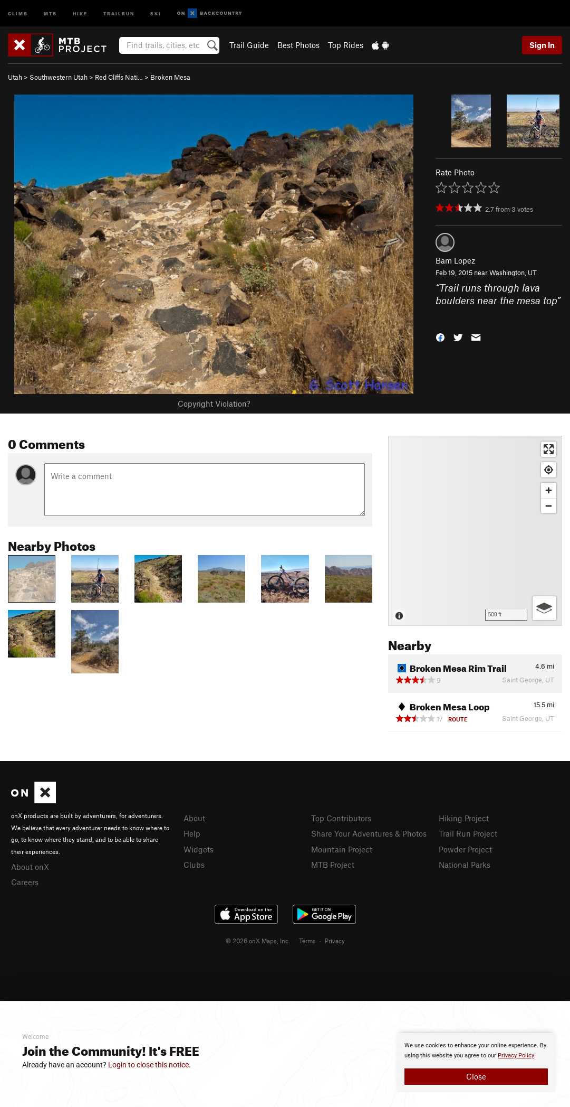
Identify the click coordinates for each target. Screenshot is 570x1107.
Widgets (198, 849)
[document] (476, 1062)
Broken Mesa (170, 77)
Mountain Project (341, 849)
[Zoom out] (548, 505)
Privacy (335, 940)
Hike (80, 13)
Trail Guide (249, 45)
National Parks (464, 864)
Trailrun (118, 13)
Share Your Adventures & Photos (369, 833)
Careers (24, 882)
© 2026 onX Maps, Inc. (258, 940)
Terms (307, 940)
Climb (18, 13)
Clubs (194, 864)
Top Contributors (341, 818)
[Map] (475, 530)
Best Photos (298, 45)
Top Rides (345, 45)
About (194, 818)
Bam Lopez (455, 260)
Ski (155, 13)
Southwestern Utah (59, 77)
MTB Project (332, 864)
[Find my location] (548, 469)
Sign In (542, 45)
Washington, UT (513, 272)
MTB (50, 13)
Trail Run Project (468, 833)
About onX (30, 866)
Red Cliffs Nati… (119, 77)
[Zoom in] (548, 490)
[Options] (544, 608)
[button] (440, 337)
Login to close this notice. (149, 1065)
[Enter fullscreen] (548, 449)
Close (476, 1076)
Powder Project (465, 849)
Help (191, 833)
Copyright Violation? (214, 403)
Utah (15, 77)
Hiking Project (464, 818)
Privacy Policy (516, 1055)
